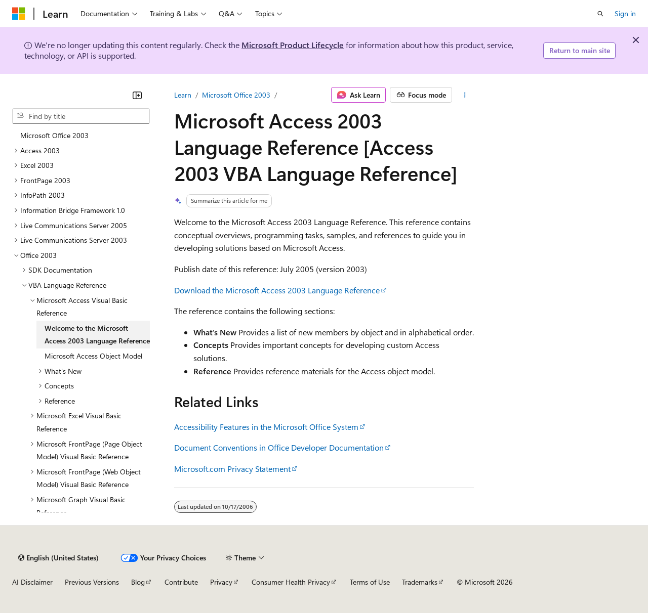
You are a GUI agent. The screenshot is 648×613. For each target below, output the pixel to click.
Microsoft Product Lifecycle (292, 44)
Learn (182, 95)
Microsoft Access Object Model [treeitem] (93, 356)
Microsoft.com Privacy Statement (232, 468)
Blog (138, 582)
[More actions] (465, 95)
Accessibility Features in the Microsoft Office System (266, 426)
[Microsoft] (18, 13)
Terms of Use (370, 582)
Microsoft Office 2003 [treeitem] (54, 135)
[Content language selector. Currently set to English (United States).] (58, 558)
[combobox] (81, 116)
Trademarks (419, 582)
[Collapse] (137, 95)
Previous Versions (92, 582)
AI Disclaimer (32, 582)
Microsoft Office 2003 (236, 95)
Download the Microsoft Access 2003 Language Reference (277, 290)
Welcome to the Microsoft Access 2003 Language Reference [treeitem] (97, 334)
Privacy (221, 582)
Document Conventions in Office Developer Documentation (279, 447)
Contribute (181, 582)
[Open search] (600, 14)
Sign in (625, 13)
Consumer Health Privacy (291, 582)
